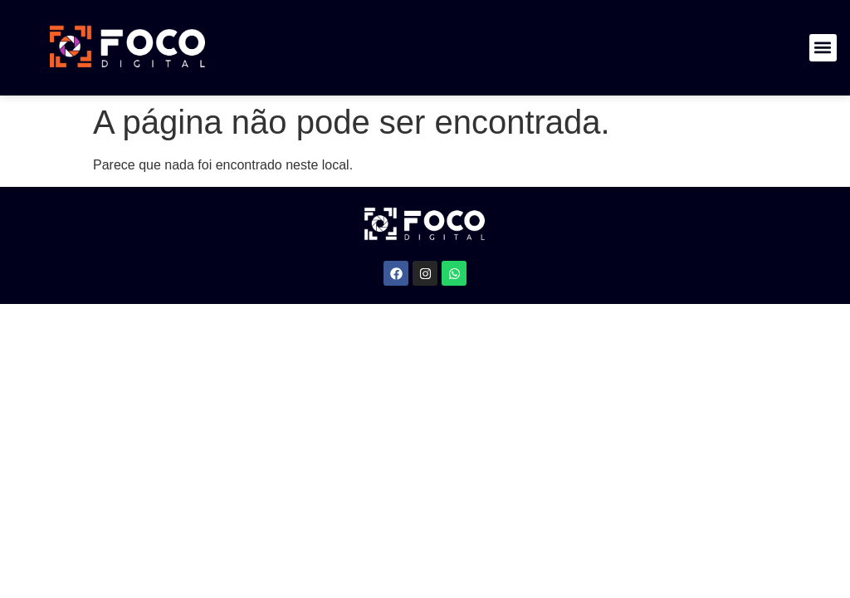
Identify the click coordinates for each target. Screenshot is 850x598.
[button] (823, 47)
